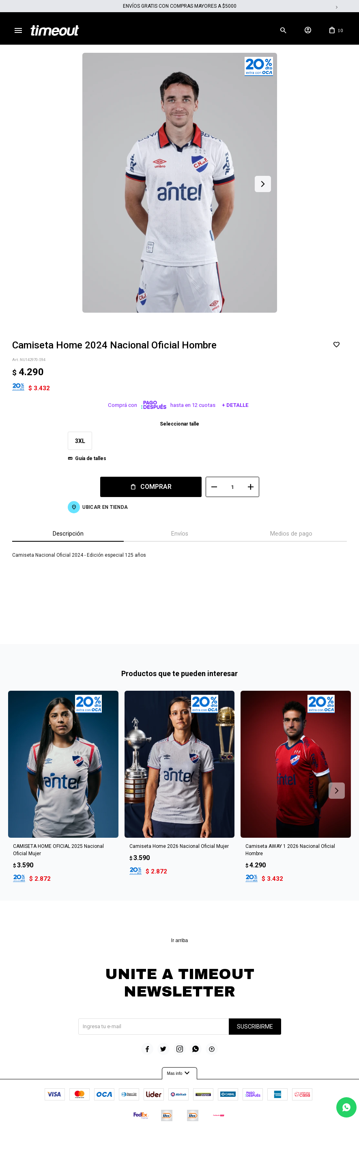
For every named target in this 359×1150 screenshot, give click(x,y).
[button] (283, 30)
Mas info (179, 1073)
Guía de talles (90, 458)
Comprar (156, 487)
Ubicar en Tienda (105, 507)
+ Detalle (235, 405)
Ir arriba (179, 940)
